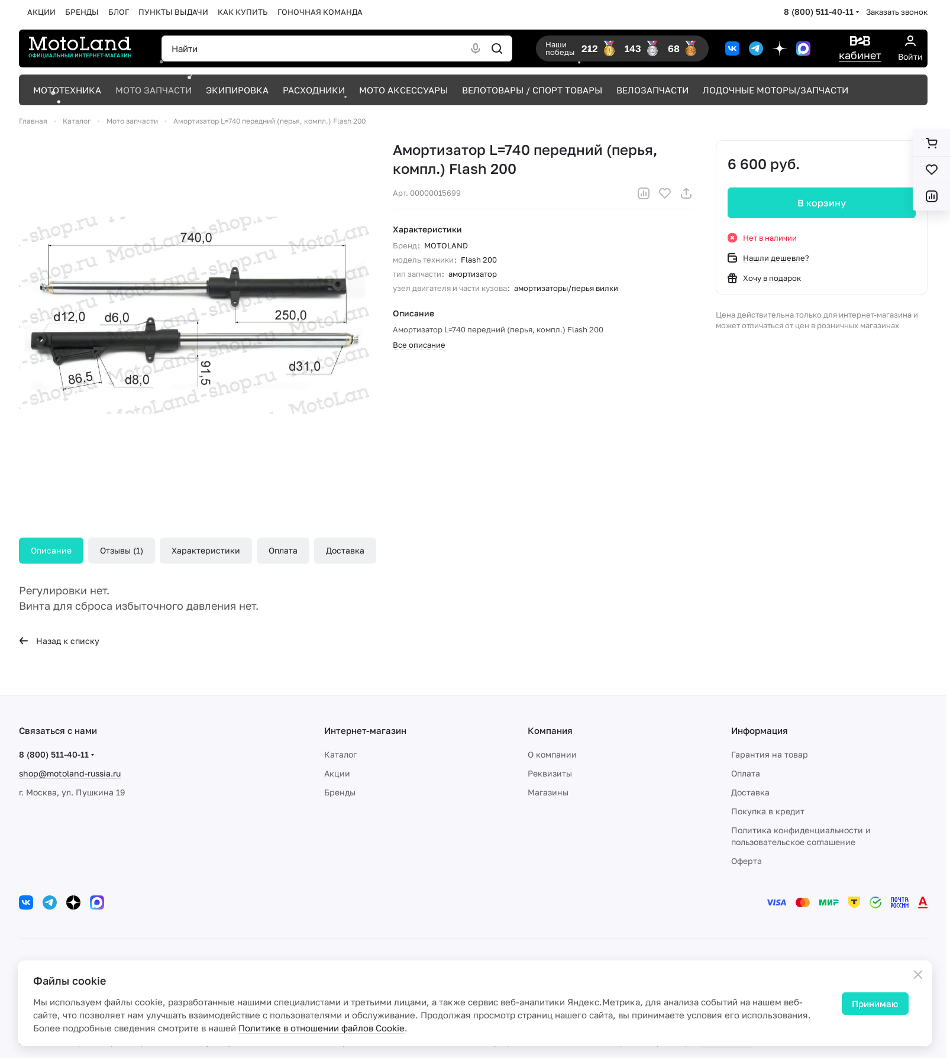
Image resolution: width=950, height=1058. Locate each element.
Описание (51, 550)
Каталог (340, 754)
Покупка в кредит (767, 811)
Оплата (283, 550)
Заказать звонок (897, 12)
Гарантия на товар (769, 754)
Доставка (345, 550)
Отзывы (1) (121, 550)
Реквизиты (550, 773)
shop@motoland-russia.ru (70, 773)
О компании (552, 754)
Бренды (340, 792)
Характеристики (206, 550)
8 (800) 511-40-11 (819, 12)
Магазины (548, 792)
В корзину (821, 203)
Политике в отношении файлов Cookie (321, 1028)
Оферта (746, 861)
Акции (337, 773)
